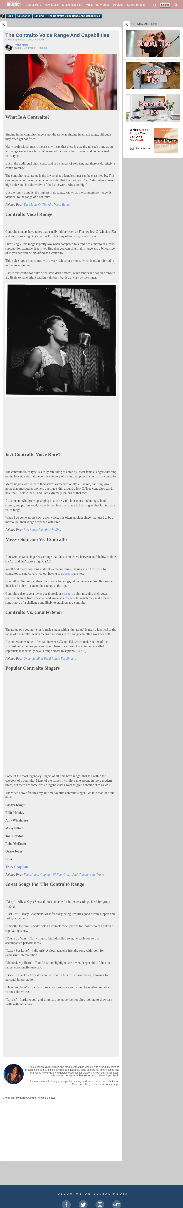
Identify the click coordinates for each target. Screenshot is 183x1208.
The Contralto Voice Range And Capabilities (74, 16)
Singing (39, 16)
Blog (10, 16)
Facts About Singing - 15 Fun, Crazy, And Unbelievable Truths (64, 874)
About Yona (33, 4)
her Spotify (71, 1075)
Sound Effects (136, 4)
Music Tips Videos (97, 4)
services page (110, 1084)
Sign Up (165, 5)
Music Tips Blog (72, 4)
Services (117, 4)
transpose (67, 573)
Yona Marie (21, 45)
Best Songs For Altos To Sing (42, 529)
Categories (23, 16)
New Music (52, 4)
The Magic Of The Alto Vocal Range (47, 204)
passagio (67, 593)
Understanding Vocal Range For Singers (50, 658)
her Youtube (86, 1075)
